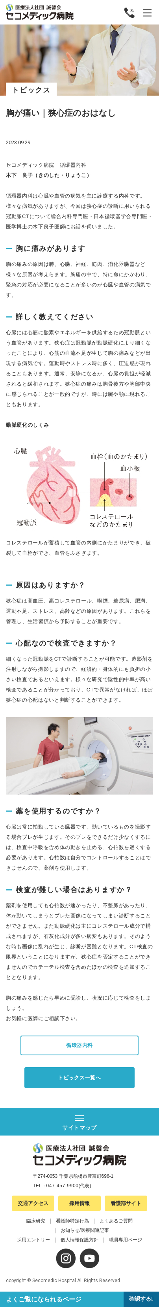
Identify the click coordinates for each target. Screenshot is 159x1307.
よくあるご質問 (116, 1221)
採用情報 (79, 1203)
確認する (140, 1299)
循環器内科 (79, 1045)
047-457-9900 (62, 1185)
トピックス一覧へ (79, 1078)
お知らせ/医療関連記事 (85, 1230)
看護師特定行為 (72, 1221)
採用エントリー (33, 1240)
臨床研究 (35, 1221)
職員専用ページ (125, 1240)
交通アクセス (33, 1203)
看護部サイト (126, 1203)
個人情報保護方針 (79, 1240)
